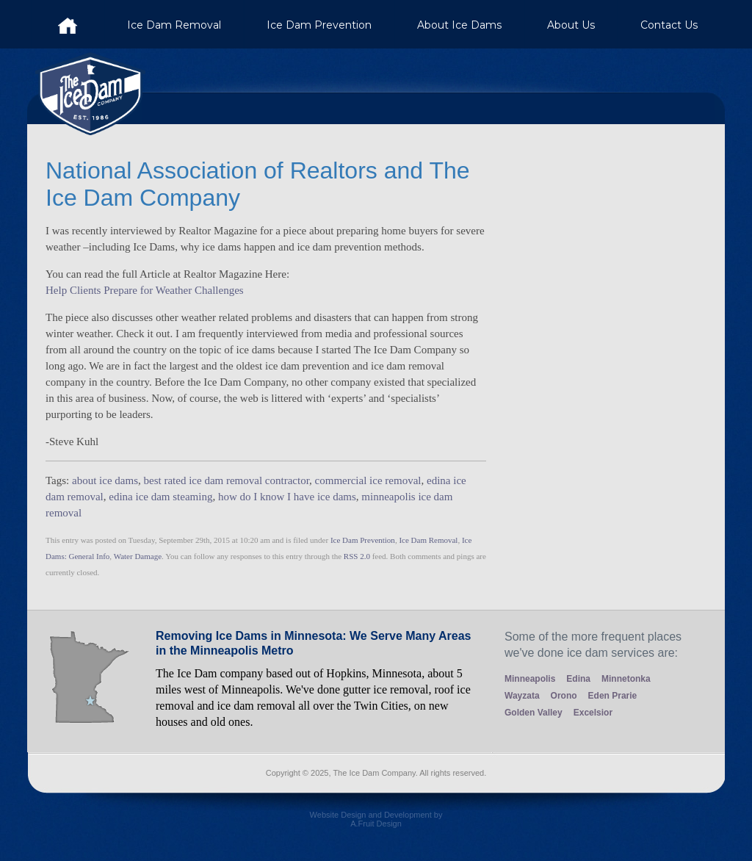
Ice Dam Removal (174, 25)
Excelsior (593, 712)
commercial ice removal (368, 480)
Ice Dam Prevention (319, 25)
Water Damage (138, 556)
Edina (578, 679)
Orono (564, 696)
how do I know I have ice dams (287, 496)
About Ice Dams (459, 25)
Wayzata (522, 696)
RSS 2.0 (357, 556)
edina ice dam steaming (160, 496)
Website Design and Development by (376, 824)
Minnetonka (626, 679)
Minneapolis (530, 679)
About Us (571, 25)
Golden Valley (534, 712)
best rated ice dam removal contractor (227, 480)
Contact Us (669, 25)
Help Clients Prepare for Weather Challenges (145, 290)
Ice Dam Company (67, 24)
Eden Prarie (612, 696)
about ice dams (105, 480)
